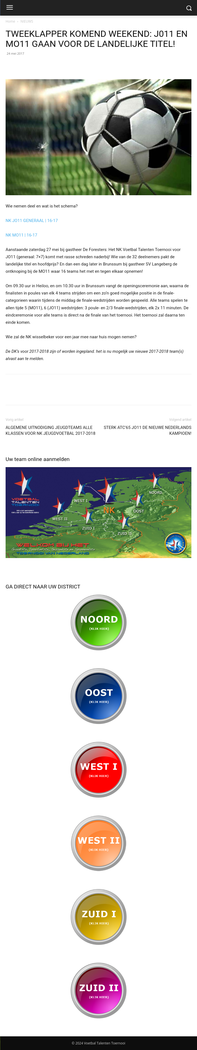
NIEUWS (26, 21)
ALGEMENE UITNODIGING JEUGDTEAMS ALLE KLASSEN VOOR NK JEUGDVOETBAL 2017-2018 (50, 430)
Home (10, 21)
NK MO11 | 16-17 (21, 235)
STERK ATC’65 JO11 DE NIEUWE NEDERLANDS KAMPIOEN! (147, 430)
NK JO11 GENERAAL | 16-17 (32, 220)
